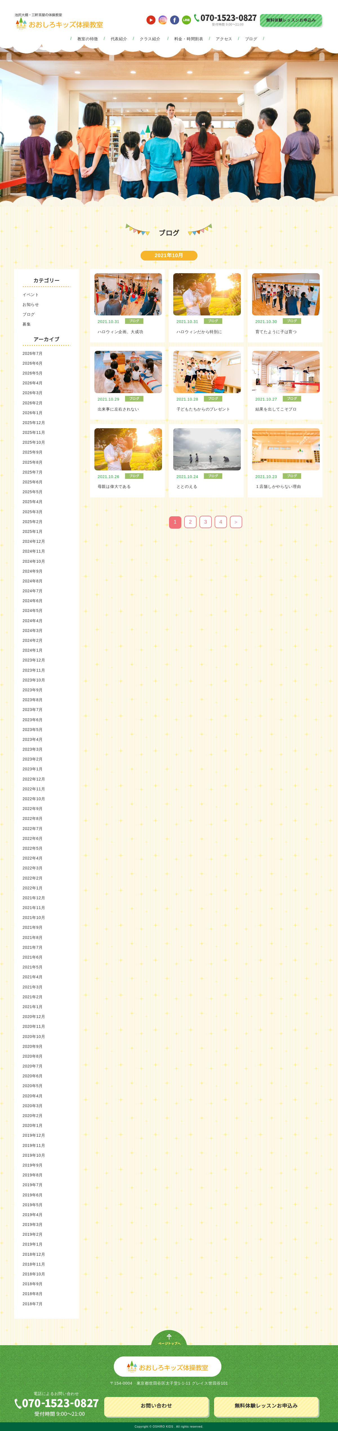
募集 (27, 324)
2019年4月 (33, 1214)
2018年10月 (34, 1274)
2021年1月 (33, 1006)
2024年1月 (33, 650)
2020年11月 (34, 1026)
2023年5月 (33, 729)
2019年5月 (33, 1205)
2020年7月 (33, 1066)
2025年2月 (33, 521)
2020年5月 (33, 1086)
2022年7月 (33, 828)
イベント (31, 294)
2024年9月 (33, 571)
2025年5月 (33, 492)
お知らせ (31, 304)
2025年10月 (34, 442)
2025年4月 (33, 501)
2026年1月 (33, 413)
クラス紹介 (150, 39)
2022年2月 (33, 878)
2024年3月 (33, 630)
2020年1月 (33, 1125)
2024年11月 (34, 551)
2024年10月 (34, 561)
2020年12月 (34, 1016)
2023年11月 (34, 670)
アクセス (224, 39)
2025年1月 (33, 531)
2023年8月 (33, 699)
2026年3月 (33, 393)
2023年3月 (33, 749)
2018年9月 (33, 1284)
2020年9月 (33, 1046)
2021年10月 (34, 917)
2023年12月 (34, 660)
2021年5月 (33, 967)
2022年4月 (33, 858)
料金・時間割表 (188, 39)
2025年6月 (33, 482)
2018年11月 (34, 1264)
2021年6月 (33, 957)
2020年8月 (33, 1056)
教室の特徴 (87, 39)
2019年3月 (33, 1224)
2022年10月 (34, 799)
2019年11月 (34, 1145)
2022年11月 (34, 789)
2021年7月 (33, 947)
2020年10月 (34, 1036)
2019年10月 (34, 1155)
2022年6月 (33, 838)
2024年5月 (33, 610)
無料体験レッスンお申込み (291, 20)
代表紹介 (119, 39)
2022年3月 (33, 868)
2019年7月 (33, 1185)
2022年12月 (34, 779)
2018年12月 (34, 1254)
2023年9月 (33, 690)
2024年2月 (33, 640)
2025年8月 (33, 462)
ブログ (251, 39)
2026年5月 (33, 373)
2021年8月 (33, 937)
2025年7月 (33, 472)
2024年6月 (33, 600)
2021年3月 (33, 987)
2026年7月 (33, 353)
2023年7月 (33, 709)
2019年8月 (33, 1175)
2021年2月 (33, 997)
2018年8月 (33, 1293)
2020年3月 (33, 1105)
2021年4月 (33, 977)
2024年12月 (34, 541)
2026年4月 (33, 383)
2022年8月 (33, 818)
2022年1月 (33, 888)
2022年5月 (33, 848)
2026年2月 (33, 403)
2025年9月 (33, 452)
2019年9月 (33, 1165)
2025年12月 (34, 422)
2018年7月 (33, 1304)
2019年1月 (33, 1244)
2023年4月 (33, 739)
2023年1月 (33, 769)
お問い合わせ (156, 1406)
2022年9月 (33, 808)
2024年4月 (33, 620)
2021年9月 (33, 927)
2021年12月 (34, 898)
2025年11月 (34, 432)
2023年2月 (33, 759)
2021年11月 (34, 907)
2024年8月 (33, 581)
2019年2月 (33, 1234)
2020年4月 (33, 1096)
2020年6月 (33, 1076)
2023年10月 (34, 680)
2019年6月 (33, 1195)
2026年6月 (33, 363)
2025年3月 (33, 512)
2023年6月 (33, 719)
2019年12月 (34, 1135)
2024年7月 (33, 591)
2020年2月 (33, 1115)
